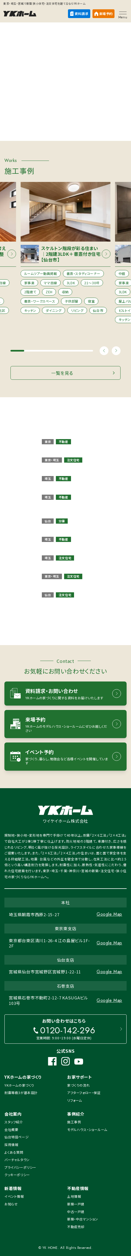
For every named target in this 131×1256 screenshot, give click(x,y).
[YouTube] (78, 1061)
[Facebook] (52, 1061)
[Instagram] (65, 1061)
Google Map (109, 914)
